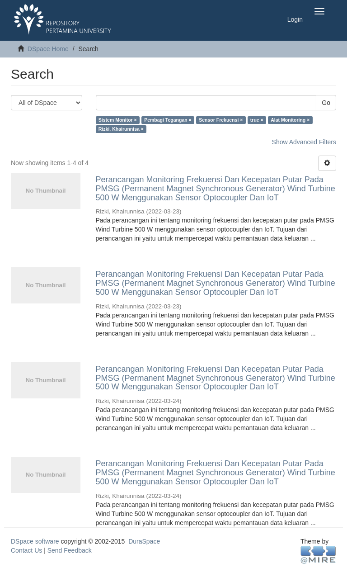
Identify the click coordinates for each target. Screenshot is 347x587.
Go (326, 102)
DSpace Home (48, 48)
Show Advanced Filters (304, 142)
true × (256, 120)
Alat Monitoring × (290, 120)
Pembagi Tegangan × (168, 120)
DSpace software (35, 541)
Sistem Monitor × (117, 120)
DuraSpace (144, 541)
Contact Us (26, 550)
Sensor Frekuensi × (221, 120)
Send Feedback (69, 550)
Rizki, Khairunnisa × (121, 129)
